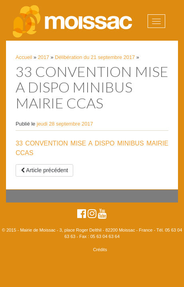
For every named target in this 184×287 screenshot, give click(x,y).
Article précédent (44, 170)
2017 (43, 57)
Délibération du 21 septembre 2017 (95, 57)
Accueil (24, 57)
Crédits (100, 249)
